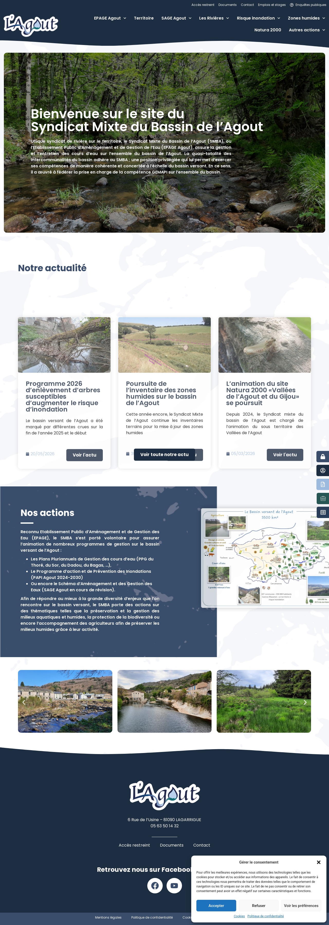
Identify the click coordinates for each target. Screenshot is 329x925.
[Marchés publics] (323, 512)
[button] (318, 862)
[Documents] (322, 484)
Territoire (144, 18)
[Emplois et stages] (323, 498)
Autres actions (307, 30)
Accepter (216, 905)
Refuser (258, 905)
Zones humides (306, 18)
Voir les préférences (301, 905)
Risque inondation (258, 18)
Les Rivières (214, 18)
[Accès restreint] (322, 456)
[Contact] (322, 470)
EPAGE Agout (110, 18)
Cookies (239, 916)
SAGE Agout (176, 18)
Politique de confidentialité (266, 916)
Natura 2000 (267, 30)
